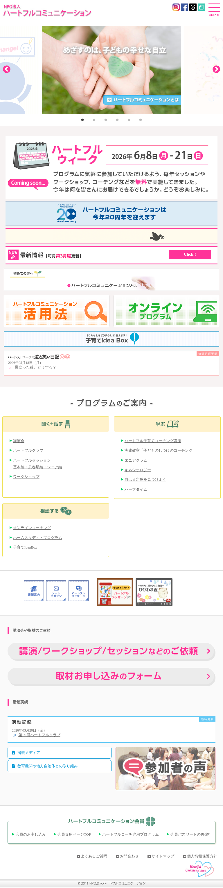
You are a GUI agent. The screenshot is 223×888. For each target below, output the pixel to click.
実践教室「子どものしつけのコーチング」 (160, 450)
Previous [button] (6, 68)
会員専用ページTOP (74, 834)
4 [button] (117, 120)
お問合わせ (129, 856)
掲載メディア (28, 752)
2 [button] (94, 120)
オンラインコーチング (32, 528)
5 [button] (129, 120)
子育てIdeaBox (25, 547)
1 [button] (82, 120)
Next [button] (216, 68)
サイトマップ (163, 856)
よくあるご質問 (94, 856)
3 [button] (105, 120)
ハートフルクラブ (28, 450)
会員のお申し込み (31, 834)
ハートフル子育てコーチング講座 (153, 441)
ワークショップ (26, 476)
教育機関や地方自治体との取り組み (47, 766)
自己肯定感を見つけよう (145, 479)
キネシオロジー (138, 470)
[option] (111, 69)
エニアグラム (136, 460)
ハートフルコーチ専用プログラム (130, 834)
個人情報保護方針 (202, 856)
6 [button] (140, 120)
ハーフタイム (136, 489)
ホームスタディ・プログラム (37, 537)
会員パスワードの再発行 (191, 834)
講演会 (18, 441)
